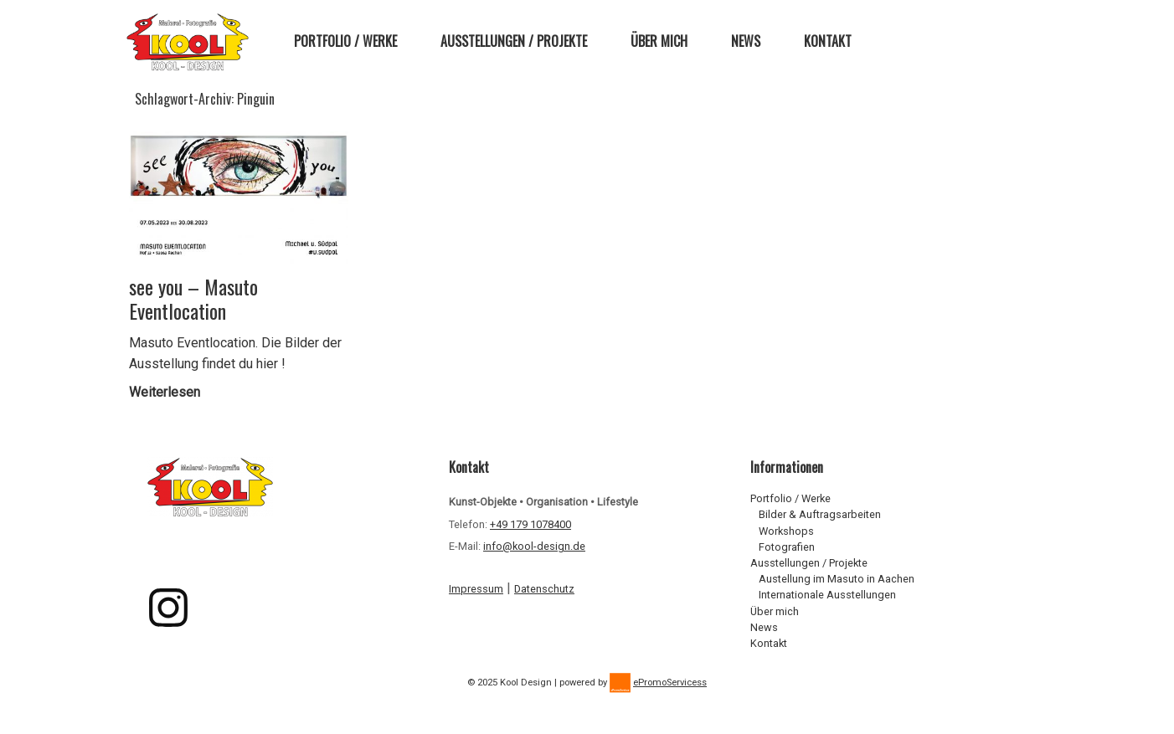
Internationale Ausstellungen (827, 594)
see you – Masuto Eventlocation (193, 298)
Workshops (786, 531)
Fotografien (787, 547)
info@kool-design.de (534, 546)
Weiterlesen (169, 392)
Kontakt (828, 41)
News (745, 41)
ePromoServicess (670, 682)
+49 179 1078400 (530, 524)
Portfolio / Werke (345, 41)
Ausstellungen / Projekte (513, 41)
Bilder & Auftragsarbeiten (820, 514)
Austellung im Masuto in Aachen (836, 578)
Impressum (476, 589)
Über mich (659, 41)
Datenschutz (544, 589)
